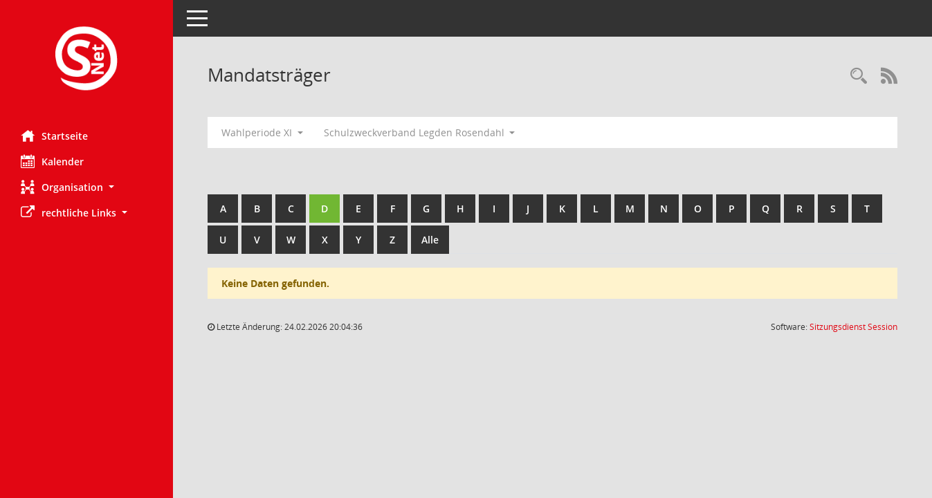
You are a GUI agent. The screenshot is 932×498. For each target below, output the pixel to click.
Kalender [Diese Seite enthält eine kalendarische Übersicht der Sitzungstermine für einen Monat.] (52, 161)
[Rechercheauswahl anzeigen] (858, 76)
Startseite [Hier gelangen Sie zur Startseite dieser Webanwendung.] (54, 135)
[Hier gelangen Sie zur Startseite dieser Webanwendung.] (86, 59)
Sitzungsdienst (853, 327)
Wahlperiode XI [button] (262, 132)
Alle (430, 239)
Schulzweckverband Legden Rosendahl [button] (419, 132)
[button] (86, 187)
